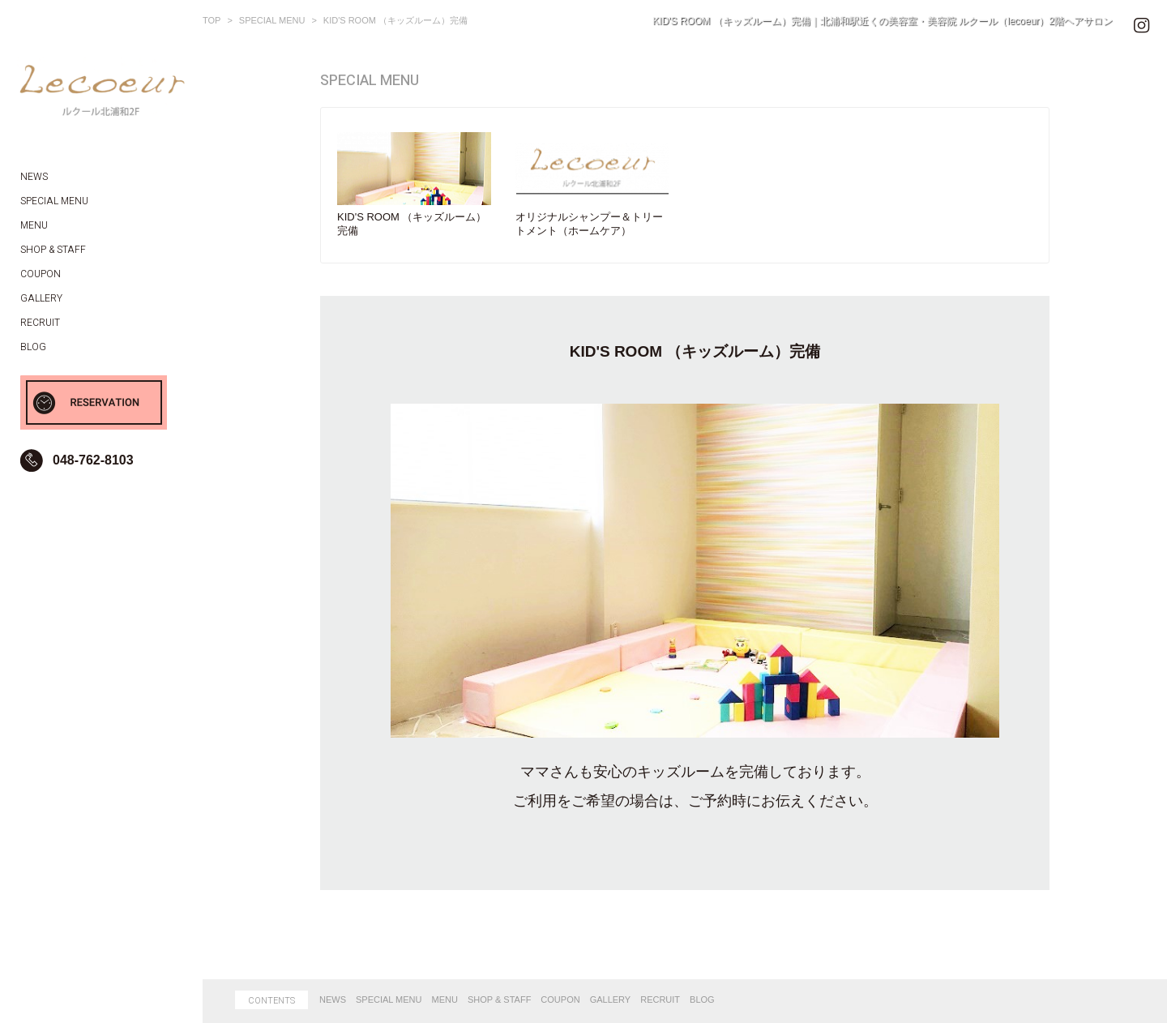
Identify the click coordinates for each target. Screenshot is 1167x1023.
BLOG (702, 999)
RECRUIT (660, 999)
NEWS (332, 999)
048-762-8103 (93, 460)
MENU (445, 999)
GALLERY (610, 999)
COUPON (560, 999)
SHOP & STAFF (499, 999)
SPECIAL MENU (389, 999)
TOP (211, 20)
